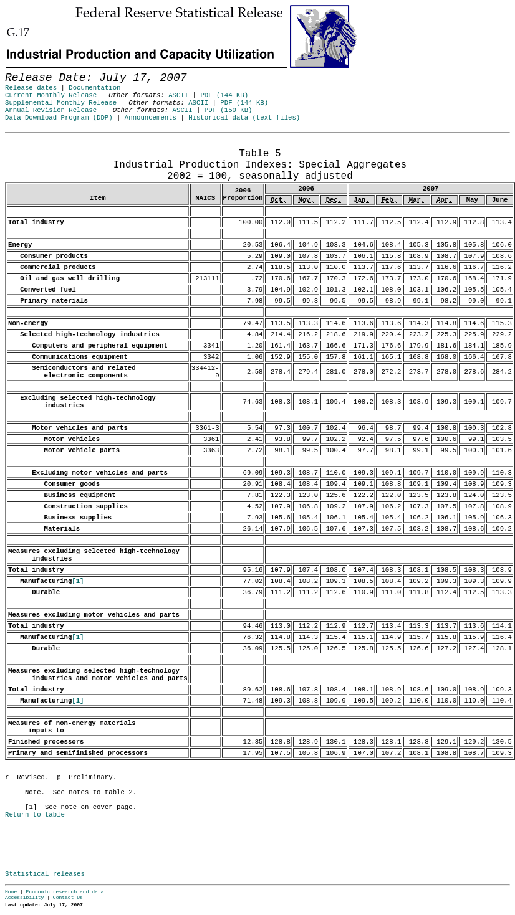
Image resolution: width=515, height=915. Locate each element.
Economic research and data (65, 891)
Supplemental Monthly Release (61, 103)
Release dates (31, 88)
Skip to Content (20, 70)
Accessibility (24, 897)
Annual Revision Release (51, 110)
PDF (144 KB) (224, 95)
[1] (78, 581)
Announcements (150, 117)
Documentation (94, 88)
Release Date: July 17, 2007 (32, 139)
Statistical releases (45, 874)
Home (11, 891)
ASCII (178, 95)
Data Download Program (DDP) (59, 117)
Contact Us (68, 897)
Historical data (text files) (244, 117)
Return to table (35, 814)
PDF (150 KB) (229, 110)
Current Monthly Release (51, 95)
